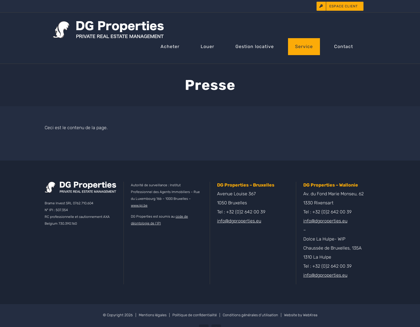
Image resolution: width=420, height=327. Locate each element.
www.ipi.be (139, 205)
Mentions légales (152, 315)
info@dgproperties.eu (239, 221)
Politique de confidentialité (194, 315)
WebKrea (310, 315)
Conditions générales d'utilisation (250, 315)
